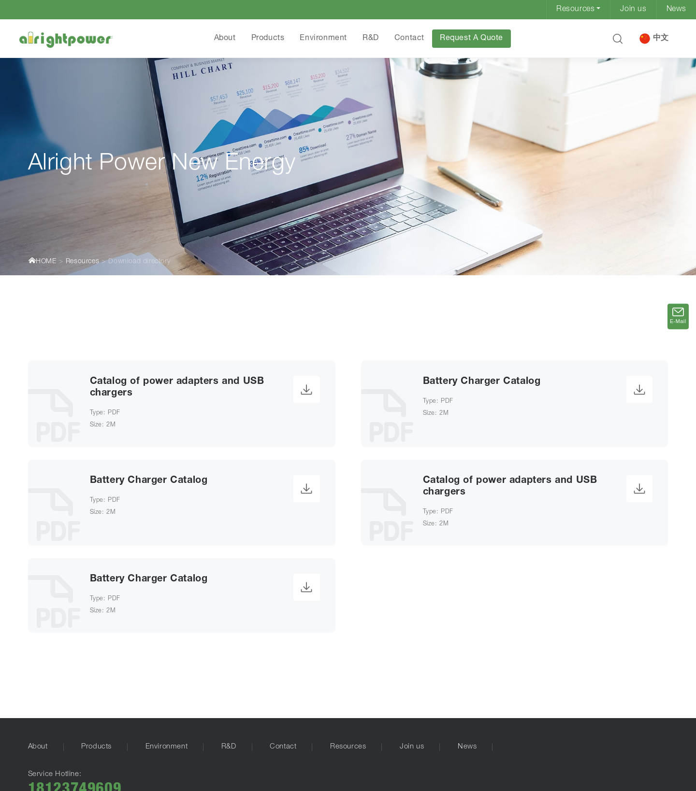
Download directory (139, 261)
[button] (618, 38)
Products (268, 38)
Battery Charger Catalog (482, 382)
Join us (633, 10)
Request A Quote (471, 38)
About (225, 38)
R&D (370, 38)
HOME (42, 260)
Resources (575, 10)
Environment (323, 38)
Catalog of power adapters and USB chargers (177, 387)
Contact (409, 38)
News (676, 10)
